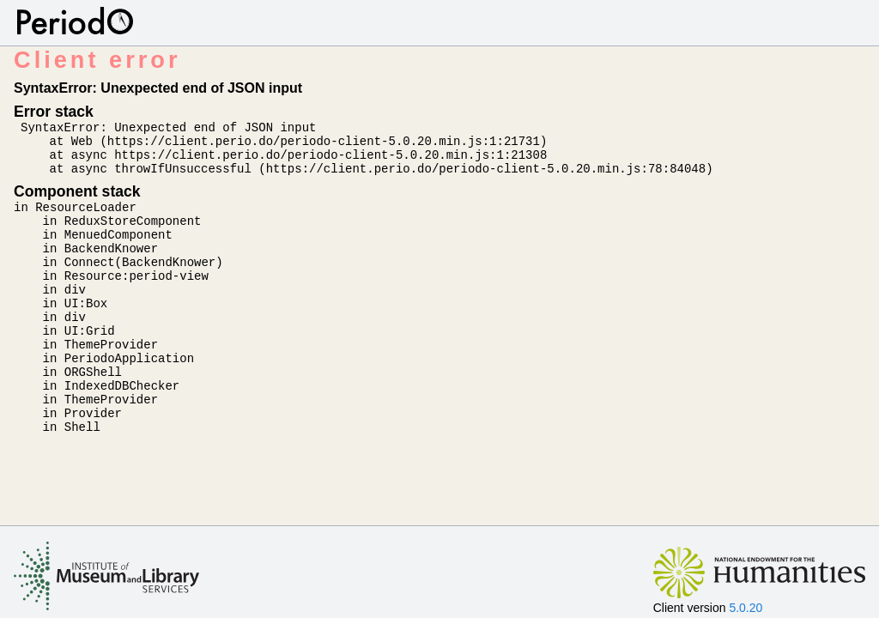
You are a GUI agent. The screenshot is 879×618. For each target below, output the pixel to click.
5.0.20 (745, 608)
